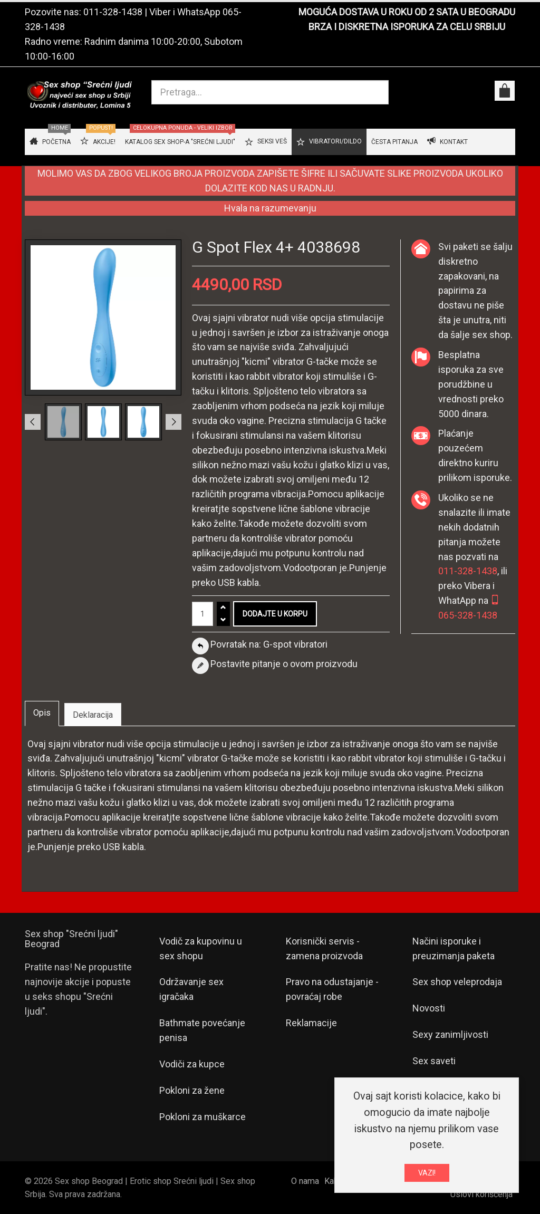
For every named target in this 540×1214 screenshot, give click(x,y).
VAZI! (427, 1173)
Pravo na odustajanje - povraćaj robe (332, 989)
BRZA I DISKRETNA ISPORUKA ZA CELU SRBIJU (406, 26)
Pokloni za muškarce (202, 1116)
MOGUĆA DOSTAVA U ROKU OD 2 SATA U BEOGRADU (406, 11)
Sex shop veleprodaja (457, 981)
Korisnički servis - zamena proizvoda (324, 948)
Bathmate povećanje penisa (202, 1030)
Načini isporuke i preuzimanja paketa (453, 948)
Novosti (428, 1008)
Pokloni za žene (192, 1090)
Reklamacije (311, 1022)
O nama (305, 1181)
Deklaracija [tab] (93, 715)
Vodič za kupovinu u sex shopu (200, 948)
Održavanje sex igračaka (191, 989)
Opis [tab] (42, 713)
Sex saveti (434, 1060)
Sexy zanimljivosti (450, 1034)
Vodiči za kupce (192, 1064)
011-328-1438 (112, 11)
